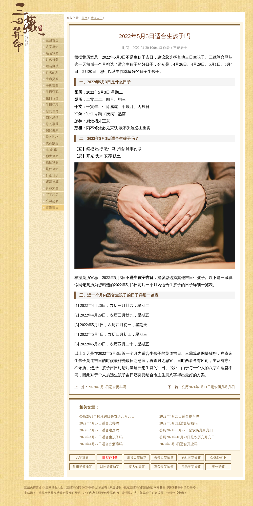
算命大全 (52, 188)
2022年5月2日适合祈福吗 (178, 423)
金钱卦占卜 (218, 457)
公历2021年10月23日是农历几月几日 (187, 437)
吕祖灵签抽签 (82, 466)
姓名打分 (52, 60)
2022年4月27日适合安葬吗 (99, 423)
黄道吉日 (52, 207)
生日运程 (52, 104)
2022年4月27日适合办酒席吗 (101, 444)
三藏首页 (52, 40)
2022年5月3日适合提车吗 (107, 387)
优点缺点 (52, 143)
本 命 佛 (51, 149)
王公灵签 (218, 466)
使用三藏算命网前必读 (138, 487)
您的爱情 (52, 117)
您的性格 (52, 137)
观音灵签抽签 (136, 457)
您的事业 (52, 124)
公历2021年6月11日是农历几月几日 (208, 387)
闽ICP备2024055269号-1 (182, 487)
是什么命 (52, 169)
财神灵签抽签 (109, 466)
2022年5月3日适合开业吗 (178, 444)
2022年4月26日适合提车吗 (179, 416)
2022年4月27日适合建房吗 (99, 430)
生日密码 (52, 92)
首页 (84, 18)
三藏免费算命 (33, 487)
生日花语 (52, 98)
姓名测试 (52, 66)
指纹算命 (52, 162)
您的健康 (52, 130)
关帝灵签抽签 (163, 457)
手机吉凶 (52, 85)
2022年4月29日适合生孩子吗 (101, 437)
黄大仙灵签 (137, 466)
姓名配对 (52, 72)
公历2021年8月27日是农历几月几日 (186, 430)
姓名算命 (52, 53)
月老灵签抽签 (191, 466)
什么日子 (52, 175)
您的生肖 (52, 111)
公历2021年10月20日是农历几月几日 (107, 416)
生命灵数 (52, 79)
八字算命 (52, 47)
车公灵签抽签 (163, 466)
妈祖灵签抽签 (191, 457)
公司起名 (52, 201)
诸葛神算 (52, 182)
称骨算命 (52, 156)
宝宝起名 (52, 194)
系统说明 (115, 487)
